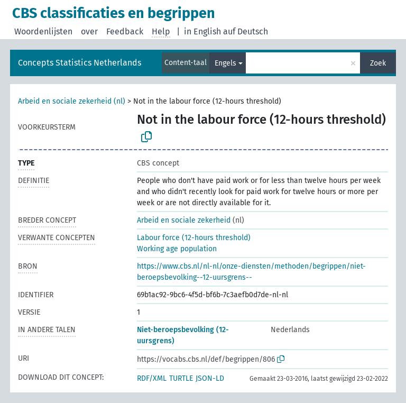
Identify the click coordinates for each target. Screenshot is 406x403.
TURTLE (181, 378)
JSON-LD (210, 378)
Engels (225, 63)
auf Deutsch (245, 31)
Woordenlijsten (43, 31)
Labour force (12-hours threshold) (194, 237)
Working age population (177, 248)
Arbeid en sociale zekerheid (183, 220)
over (89, 31)
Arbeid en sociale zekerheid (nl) (71, 101)
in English (202, 31)
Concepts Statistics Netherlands (79, 63)
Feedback (124, 31)
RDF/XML (152, 378)
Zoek (378, 63)
